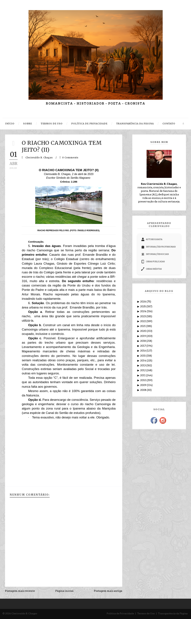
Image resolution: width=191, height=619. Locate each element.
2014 (143, 360)
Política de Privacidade (120, 613)
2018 (143, 340)
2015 (143, 355)
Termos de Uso (146, 613)
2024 (143, 311)
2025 (143, 306)
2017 (143, 345)
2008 (143, 390)
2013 (143, 365)
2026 (143, 301)
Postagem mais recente (20, 590)
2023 (143, 316)
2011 (143, 375)
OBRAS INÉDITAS (151, 269)
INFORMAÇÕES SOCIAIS (155, 254)
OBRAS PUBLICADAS (153, 261)
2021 (143, 326)
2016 (143, 350)
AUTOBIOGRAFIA (151, 239)
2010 (143, 380)
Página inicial (64, 590)
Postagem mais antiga (108, 590)
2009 (143, 385)
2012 (143, 370)
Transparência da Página (173, 613)
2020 (143, 331)
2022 (143, 321)
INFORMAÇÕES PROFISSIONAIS (158, 246)
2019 (143, 336)
